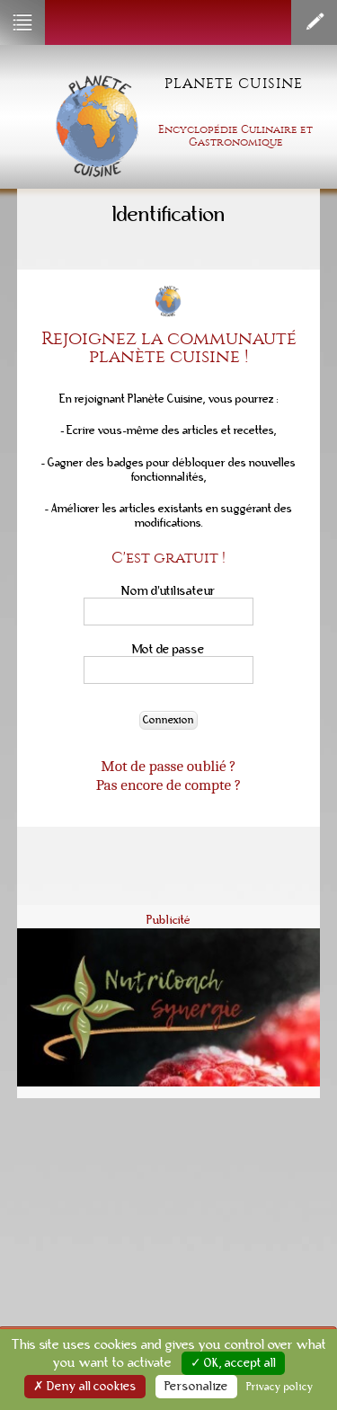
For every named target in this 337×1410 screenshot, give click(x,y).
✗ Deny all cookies (85, 1386)
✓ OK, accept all (233, 1363)
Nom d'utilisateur (168, 591)
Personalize (196, 1386)
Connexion (168, 720)
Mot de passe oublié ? (168, 766)
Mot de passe (168, 649)
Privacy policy (280, 1386)
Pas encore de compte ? (168, 785)
